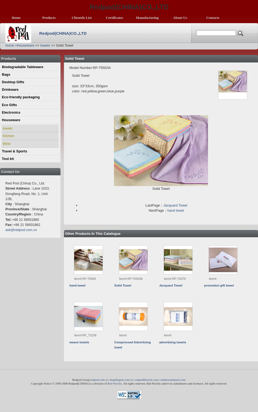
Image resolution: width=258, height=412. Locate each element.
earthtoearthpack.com (173, 379)
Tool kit (8, 159)
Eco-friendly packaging (21, 97)
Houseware (25, 45)
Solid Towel (122, 285)
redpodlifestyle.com (147, 379)
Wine (6, 144)
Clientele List (82, 18)
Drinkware (10, 90)
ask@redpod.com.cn (21, 230)
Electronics (11, 112)
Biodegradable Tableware (22, 67)
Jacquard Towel (175, 205)
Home (16, 18)
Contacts (212, 18)
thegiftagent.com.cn (121, 379)
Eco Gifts (9, 105)
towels (45, 45)
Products (49, 18)
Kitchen (8, 136)
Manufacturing (147, 18)
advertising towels (172, 342)
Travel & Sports (14, 151)
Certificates (114, 18)
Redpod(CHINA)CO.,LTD (63, 33)
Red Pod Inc (115, 383)
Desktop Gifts (13, 82)
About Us (180, 18)
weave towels (79, 342)
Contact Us (10, 172)
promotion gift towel (219, 285)
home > (11, 45)
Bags (6, 74)
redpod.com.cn (99, 379)
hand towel (175, 210)
